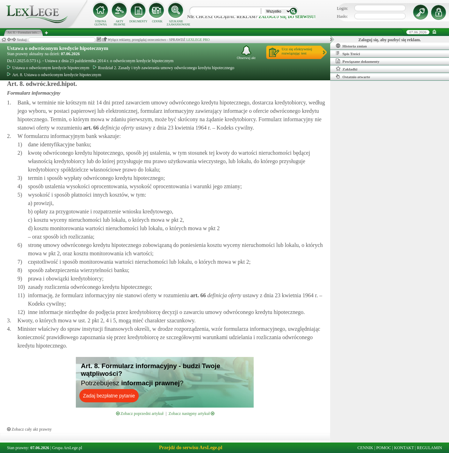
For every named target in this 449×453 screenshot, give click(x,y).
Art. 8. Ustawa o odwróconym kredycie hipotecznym (54, 74)
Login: (342, 8)
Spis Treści (348, 53)
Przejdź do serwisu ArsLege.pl (190, 447)
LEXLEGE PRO (198, 40)
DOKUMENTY (138, 21)
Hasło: (342, 16)
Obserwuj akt (246, 52)
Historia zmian (351, 45)
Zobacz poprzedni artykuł (140, 413)
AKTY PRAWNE (119, 23)
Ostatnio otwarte (353, 76)
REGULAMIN (429, 447)
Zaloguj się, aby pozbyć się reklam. (390, 39)
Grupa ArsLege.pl (67, 447)
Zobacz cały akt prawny (29, 429)
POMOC (383, 447)
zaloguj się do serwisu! (287, 16)
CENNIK (157, 21)
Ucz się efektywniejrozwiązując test (297, 51)
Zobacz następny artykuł (191, 413)
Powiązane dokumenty (357, 61)
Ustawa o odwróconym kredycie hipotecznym (57, 48)
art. (90, 128)
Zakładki (346, 68)
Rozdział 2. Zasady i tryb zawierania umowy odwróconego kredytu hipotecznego (163, 67)
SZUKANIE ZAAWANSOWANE (176, 23)
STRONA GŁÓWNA (100, 23)
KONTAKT (404, 447)
